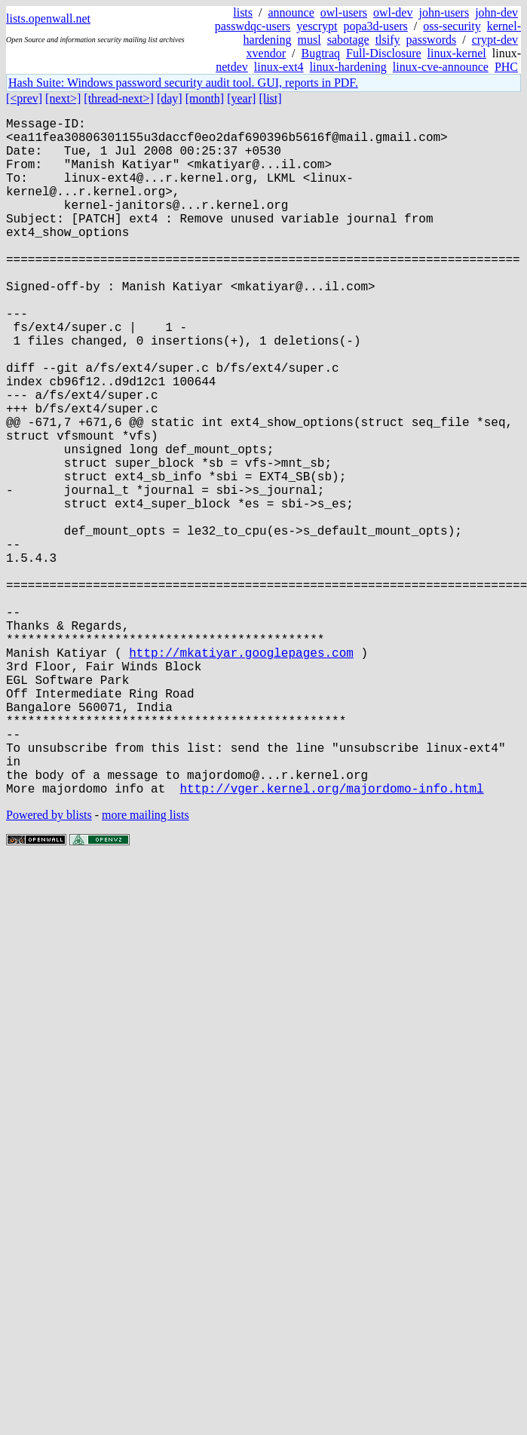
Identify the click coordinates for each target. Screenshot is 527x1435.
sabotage (348, 39)
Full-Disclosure (383, 53)
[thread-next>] (119, 98)
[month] (205, 98)
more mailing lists (145, 965)
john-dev (496, 12)
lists (243, 12)
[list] (270, 98)
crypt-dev (495, 39)
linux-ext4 (279, 66)
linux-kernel (456, 53)
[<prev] (24, 98)
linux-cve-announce (441, 66)
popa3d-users (375, 26)
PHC (506, 66)
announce (291, 12)
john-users (443, 12)
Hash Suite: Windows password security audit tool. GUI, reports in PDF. (183, 82)
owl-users (343, 12)
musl (309, 39)
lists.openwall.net (48, 18)
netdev (232, 66)
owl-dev (392, 12)
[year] (241, 98)
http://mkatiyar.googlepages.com (241, 773)
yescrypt (316, 26)
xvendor (266, 53)
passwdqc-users (252, 26)
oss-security (451, 26)
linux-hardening (348, 66)
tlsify (387, 39)
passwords (431, 39)
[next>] (63, 98)
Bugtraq (320, 53)
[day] (169, 98)
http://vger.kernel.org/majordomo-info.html (331, 939)
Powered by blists (49, 965)
